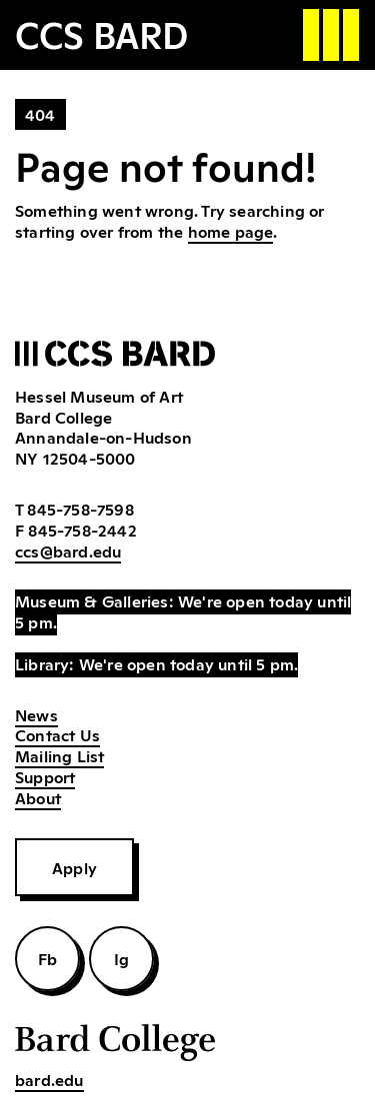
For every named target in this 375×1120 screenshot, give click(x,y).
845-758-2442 (82, 530)
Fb (47, 958)
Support (45, 776)
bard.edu (49, 1079)
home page (231, 231)
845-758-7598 (80, 509)
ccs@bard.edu (68, 550)
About (38, 797)
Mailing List (59, 755)
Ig (121, 958)
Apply (74, 867)
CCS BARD (101, 33)
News (36, 714)
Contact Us (57, 734)
